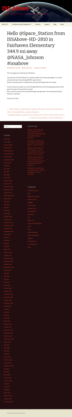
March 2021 (7, 321)
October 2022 (8, 264)
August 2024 (7, 198)
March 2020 (7, 357)
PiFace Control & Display (35, 223)
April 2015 (6, 372)
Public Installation (33, 232)
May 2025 (6, 172)
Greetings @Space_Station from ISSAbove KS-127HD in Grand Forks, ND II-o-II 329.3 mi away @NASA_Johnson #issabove (36, 116)
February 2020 (8, 360)
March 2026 (7, 142)
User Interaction (32, 244)
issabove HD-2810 (41, 68)
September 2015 (8, 366)
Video (29, 247)
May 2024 (6, 207)
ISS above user (28, 68)
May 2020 (6, 351)
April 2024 (6, 210)
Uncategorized (32, 241)
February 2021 (8, 324)
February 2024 (8, 216)
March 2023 (7, 249)
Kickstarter (31, 214)
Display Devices (32, 199)
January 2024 (7, 219)
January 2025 (7, 184)
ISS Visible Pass (32, 211)
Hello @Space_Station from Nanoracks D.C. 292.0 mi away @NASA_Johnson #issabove (36, 143)
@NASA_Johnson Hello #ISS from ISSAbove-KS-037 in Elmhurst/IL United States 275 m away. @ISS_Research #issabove (36, 161)
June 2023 (7, 240)
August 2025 (7, 163)
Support (47, 24)
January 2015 (7, 378)
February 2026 (8, 145)
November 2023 (8, 225)
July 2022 (6, 273)
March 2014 (7, 393)
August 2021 (7, 306)
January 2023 (7, 255)
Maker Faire (31, 220)
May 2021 (6, 315)
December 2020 (8, 330)
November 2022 (8, 261)
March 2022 (7, 285)
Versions (37, 24)
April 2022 (6, 282)
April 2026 (6, 139)
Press (29, 229)
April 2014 (6, 390)
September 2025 (8, 160)
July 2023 (6, 237)
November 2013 (8, 402)
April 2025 (6, 175)
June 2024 (7, 204)
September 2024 (8, 195)
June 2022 (7, 276)
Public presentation (33, 235)
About (62, 24)
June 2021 (7, 312)
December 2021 (8, 294)
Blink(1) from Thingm (33, 196)
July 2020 (6, 345)
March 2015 (7, 375)
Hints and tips (31, 205)
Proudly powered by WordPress (16, 413)
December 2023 (8, 222)
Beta (29, 193)
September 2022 (8, 267)
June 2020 (7, 348)
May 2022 (6, 279)
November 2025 (8, 154)
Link (29, 217)
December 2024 (8, 186)
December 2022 (8, 258)
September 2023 (8, 231)
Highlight (30, 202)
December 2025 (8, 151)
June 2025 (7, 169)
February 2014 (8, 396)
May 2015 (6, 369)
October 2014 (8, 381)
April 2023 (6, 246)
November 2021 (8, 297)
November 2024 (8, 189)
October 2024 (8, 192)
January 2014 (7, 399)
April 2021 (6, 318)
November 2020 (8, 333)
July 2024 (6, 201)
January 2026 (7, 148)
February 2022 (8, 288)
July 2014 (6, 384)
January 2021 (7, 327)
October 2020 (8, 336)
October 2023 (8, 228)
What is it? (5, 24)
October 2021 (8, 300)
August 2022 (7, 270)
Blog (55, 24)
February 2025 (8, 181)
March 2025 (7, 178)
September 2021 (8, 303)
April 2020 (6, 354)
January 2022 (7, 291)
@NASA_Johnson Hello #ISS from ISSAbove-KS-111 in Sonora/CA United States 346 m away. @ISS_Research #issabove (37, 134)
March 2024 (7, 213)
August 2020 (7, 342)
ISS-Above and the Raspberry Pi (21, 24)
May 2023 (6, 243)
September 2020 (8, 339)
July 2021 (6, 309)
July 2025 (6, 166)
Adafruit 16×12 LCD (33, 190)
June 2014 (7, 387)
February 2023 (8, 252)
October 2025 (8, 157)
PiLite (29, 226)
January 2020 (7, 363)
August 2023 (7, 234)
